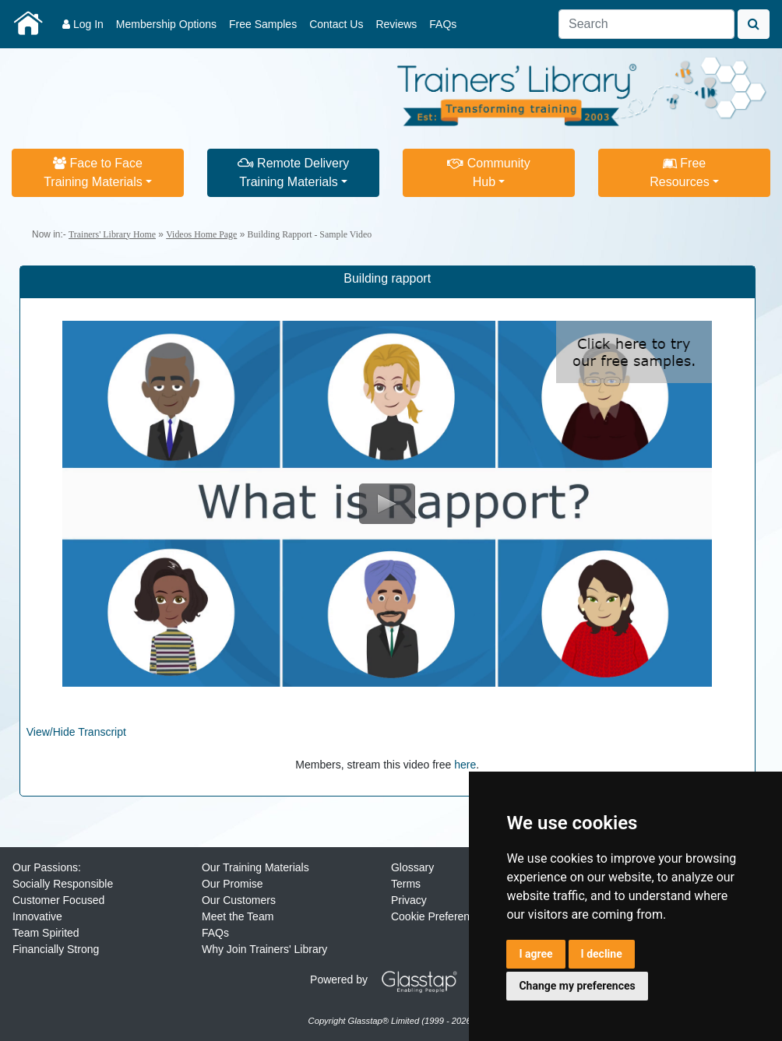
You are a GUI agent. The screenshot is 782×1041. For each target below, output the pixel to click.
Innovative (37, 916)
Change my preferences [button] (577, 985)
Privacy (409, 900)
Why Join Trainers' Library (264, 949)
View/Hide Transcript (76, 732)
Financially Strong (55, 949)
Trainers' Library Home (112, 234)
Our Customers (239, 900)
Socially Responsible (62, 883)
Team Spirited (45, 933)
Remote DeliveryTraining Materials (294, 172)
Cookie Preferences (439, 916)
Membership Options (166, 24)
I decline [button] (601, 954)
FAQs (442, 24)
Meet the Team (237, 916)
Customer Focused (58, 900)
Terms (406, 883)
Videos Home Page (201, 234)
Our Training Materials (255, 867)
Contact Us (336, 24)
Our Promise (232, 883)
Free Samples (263, 24)
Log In (83, 24)
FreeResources (679, 172)
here (465, 764)
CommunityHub (488, 172)
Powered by (389, 979)
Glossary (412, 867)
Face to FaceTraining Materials (93, 172)
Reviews (396, 24)
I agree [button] (535, 954)
